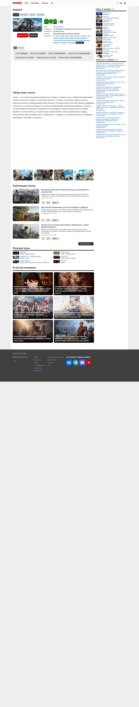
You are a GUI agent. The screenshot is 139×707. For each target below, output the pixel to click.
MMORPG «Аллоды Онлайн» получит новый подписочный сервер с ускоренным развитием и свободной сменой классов (111, 95)
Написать (33, 35)
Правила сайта (52, 360)
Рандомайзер (38, 370)
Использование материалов (55, 357)
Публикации (35, 3)
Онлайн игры (37, 360)
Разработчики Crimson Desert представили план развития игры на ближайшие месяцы (111, 135)
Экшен (61, 27)
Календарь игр (38, 368)
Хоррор (64, 42)
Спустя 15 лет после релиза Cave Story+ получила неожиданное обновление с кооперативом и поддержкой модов (108, 119)
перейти (31, 57)
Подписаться (23, 35)
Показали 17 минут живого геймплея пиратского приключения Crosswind (110, 77)
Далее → (55, 202)
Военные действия (80, 38)
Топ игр (36, 362)
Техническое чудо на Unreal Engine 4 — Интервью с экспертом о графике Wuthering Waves (31, 315)
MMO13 (36, 357)
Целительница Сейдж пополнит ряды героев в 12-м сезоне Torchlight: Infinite (110, 101)
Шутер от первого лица (82, 36)
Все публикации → (86, 244)
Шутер (55, 27)
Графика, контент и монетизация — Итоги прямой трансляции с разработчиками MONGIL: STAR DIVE (110, 107)
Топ (52, 3)
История (80, 40)
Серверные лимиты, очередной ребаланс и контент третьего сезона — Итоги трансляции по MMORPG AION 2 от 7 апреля (73, 290)
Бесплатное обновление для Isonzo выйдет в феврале (64, 207)
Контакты (50, 362)
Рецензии (45, 3)
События (32, 14)
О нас (49, 365)
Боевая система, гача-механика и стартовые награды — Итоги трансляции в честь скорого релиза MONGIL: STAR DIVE (32, 290)
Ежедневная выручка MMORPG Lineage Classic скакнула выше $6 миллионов (110, 82)
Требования (40, 14)
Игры (26, 3)
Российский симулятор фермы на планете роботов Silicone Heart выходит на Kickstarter (109, 130)
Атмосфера (71, 42)
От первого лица (58, 36)
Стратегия (56, 40)
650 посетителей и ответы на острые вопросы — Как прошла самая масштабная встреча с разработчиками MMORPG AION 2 (111, 72)
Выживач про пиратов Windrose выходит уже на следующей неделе (110, 125)
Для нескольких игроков (69, 40)
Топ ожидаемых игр (39, 365)
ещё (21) (79, 42)
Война (71, 38)
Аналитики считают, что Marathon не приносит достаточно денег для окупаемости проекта (110, 113)
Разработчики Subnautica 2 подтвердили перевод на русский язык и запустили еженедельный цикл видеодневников (108, 88)
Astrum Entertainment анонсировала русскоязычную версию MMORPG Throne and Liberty (32, 338)
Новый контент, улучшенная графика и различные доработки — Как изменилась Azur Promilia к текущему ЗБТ (73, 315)
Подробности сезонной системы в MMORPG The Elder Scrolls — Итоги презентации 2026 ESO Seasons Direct (72, 338)
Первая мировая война (61, 38)
